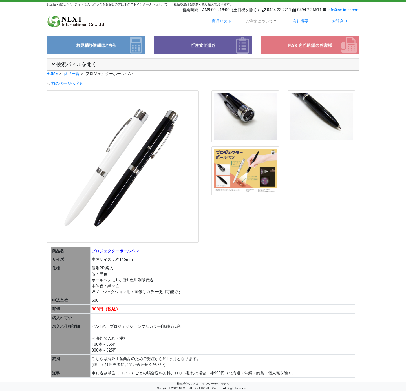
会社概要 (300, 21)
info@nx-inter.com (343, 10)
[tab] (203, 65)
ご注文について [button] (259, 21)
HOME (52, 73)
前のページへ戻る (67, 83)
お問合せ (340, 21)
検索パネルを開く (74, 64)
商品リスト (221, 21)
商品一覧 (72, 73)
